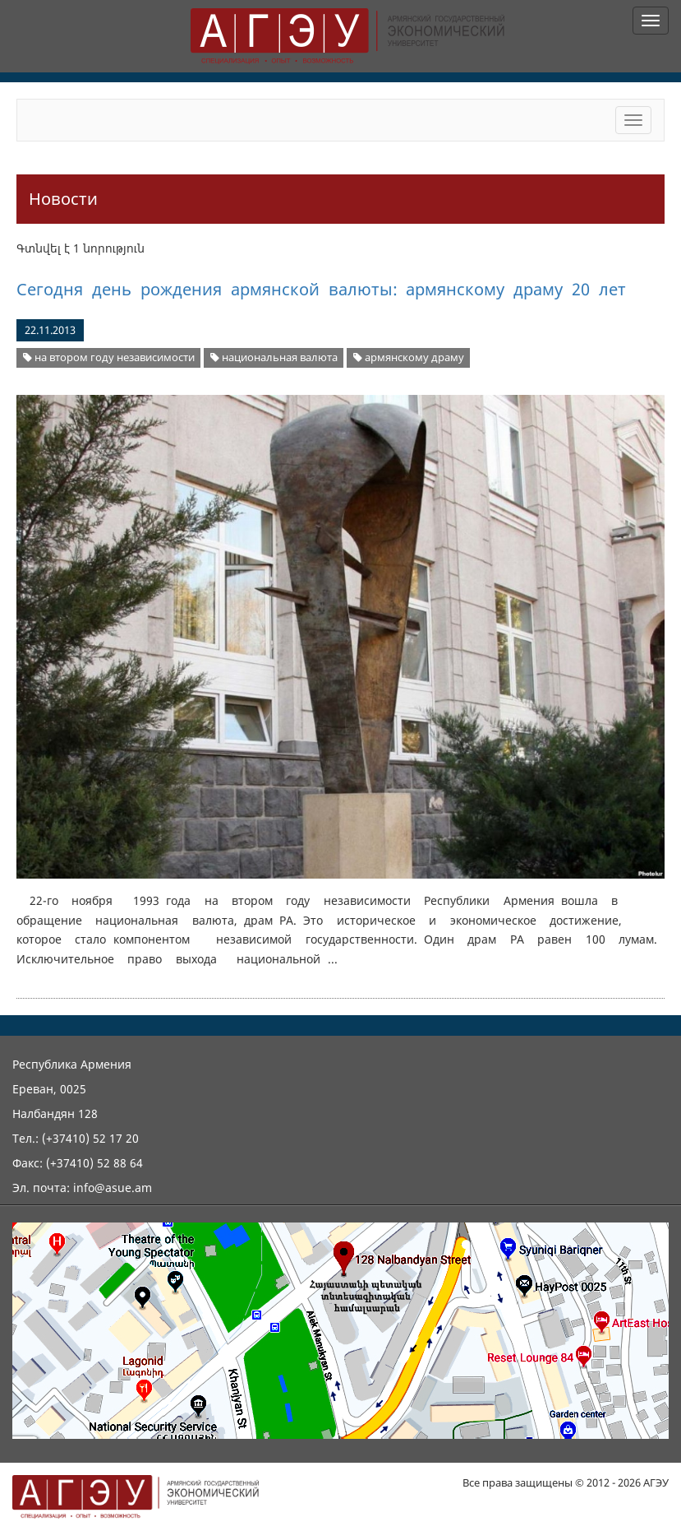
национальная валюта (274, 357)
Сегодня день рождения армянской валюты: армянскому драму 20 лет (321, 289)
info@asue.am (112, 1187)
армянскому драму (408, 357)
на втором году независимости (109, 357)
